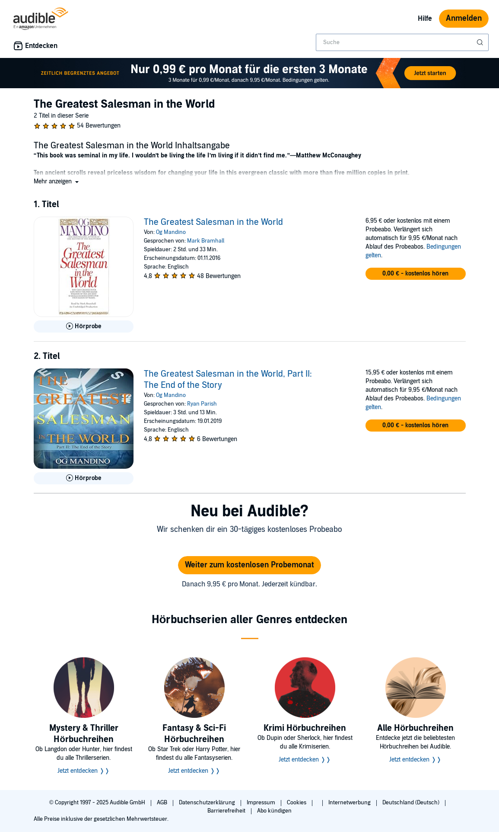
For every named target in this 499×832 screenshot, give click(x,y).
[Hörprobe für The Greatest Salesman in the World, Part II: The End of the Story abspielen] (84, 478)
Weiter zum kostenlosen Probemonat (249, 565)
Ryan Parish (202, 403)
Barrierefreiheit (227, 810)
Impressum (262, 802)
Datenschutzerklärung (207, 802)
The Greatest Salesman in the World (213, 222)
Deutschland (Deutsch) (411, 802)
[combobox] (402, 42)
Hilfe (425, 18)
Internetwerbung (350, 802)
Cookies (297, 802)
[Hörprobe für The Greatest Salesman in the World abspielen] (84, 326)
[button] (57, 181)
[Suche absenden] (481, 42)
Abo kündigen (274, 810)
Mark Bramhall (205, 240)
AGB (162, 802)
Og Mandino (171, 232)
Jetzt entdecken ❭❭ (83, 770)
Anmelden (464, 18)
